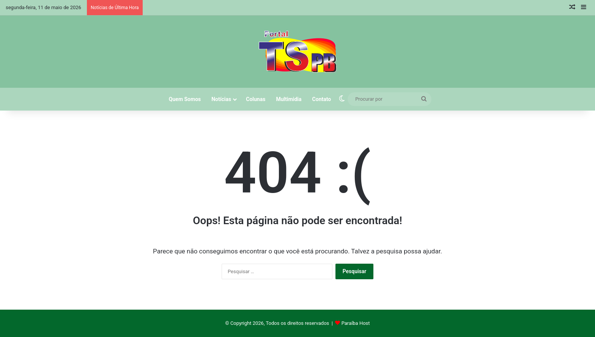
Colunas (255, 99)
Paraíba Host (356, 323)
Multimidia (288, 99)
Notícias (221, 99)
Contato (321, 99)
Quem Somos (185, 99)
